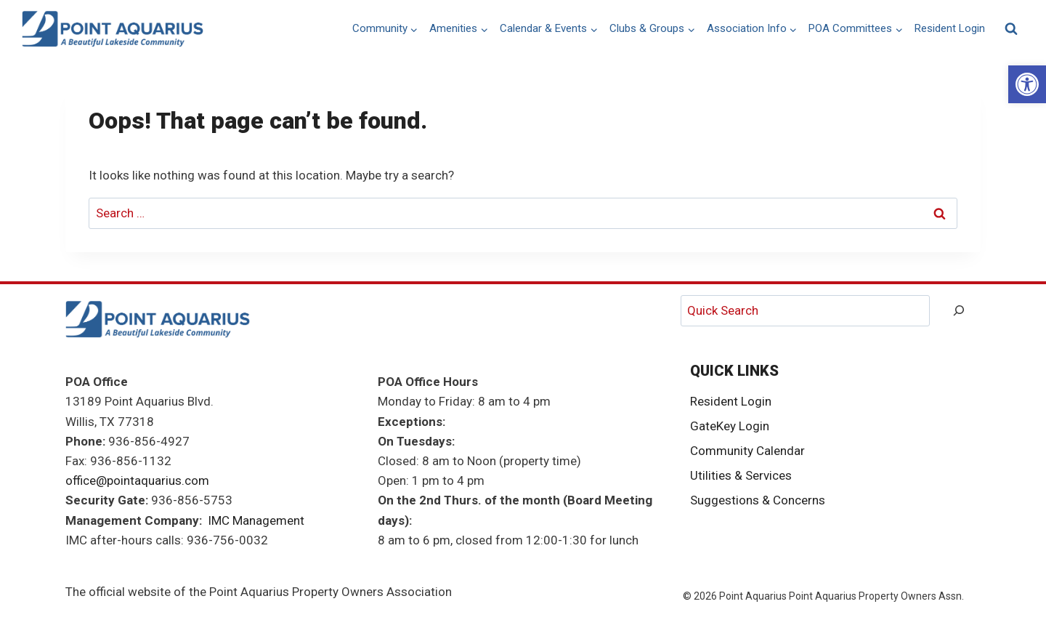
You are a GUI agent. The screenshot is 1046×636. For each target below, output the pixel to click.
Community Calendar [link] (747, 450)
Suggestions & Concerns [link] (757, 500)
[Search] (959, 310)
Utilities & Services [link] (741, 475)
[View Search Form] (1011, 29)
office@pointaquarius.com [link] (137, 480)
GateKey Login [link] (729, 426)
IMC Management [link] (256, 520)
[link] (1027, 84)
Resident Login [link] (950, 28)
